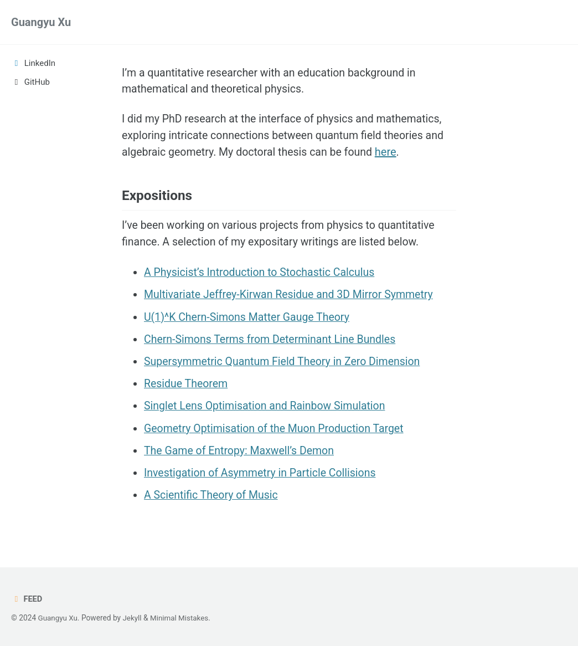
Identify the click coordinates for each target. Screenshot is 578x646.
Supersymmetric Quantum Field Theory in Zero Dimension (285, 365)
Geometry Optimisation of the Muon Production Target (277, 432)
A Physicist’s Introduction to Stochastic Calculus (262, 277)
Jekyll (133, 618)
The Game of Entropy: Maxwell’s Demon (241, 454)
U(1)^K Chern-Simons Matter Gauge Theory (249, 321)
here (392, 154)
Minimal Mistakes (181, 618)
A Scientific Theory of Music (212, 498)
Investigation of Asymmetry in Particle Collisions (263, 476)
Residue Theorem (187, 387)
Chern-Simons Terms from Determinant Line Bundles (273, 343)
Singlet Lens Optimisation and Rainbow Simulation (267, 410)
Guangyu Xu (41, 22)
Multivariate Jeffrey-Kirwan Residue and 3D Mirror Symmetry (292, 299)
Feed (27, 599)
